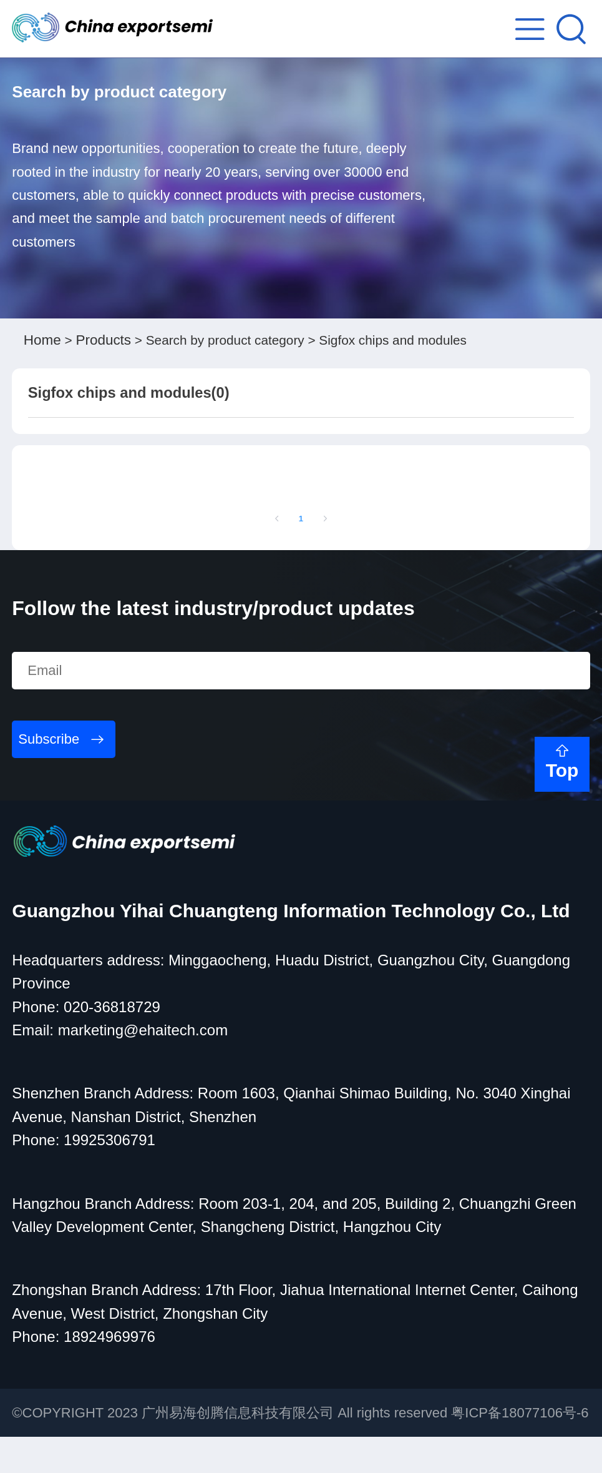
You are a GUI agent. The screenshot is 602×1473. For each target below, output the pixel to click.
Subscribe (48, 775)
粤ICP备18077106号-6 (519, 1449)
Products (108, 343)
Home (44, 343)
